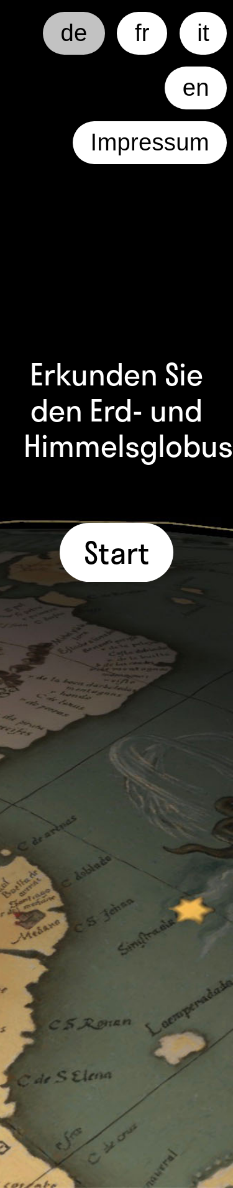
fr (142, 33)
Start (117, 552)
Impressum (150, 142)
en (196, 87)
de (74, 33)
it (203, 33)
